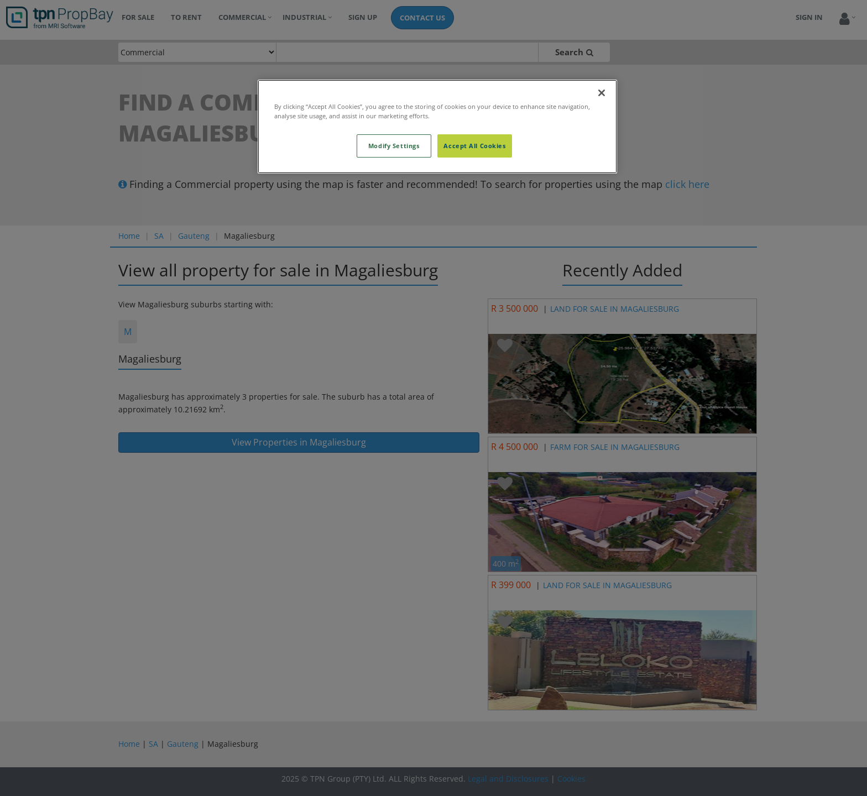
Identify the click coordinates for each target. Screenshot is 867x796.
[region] (437, 127)
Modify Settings (394, 146)
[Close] (601, 93)
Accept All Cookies (474, 146)
